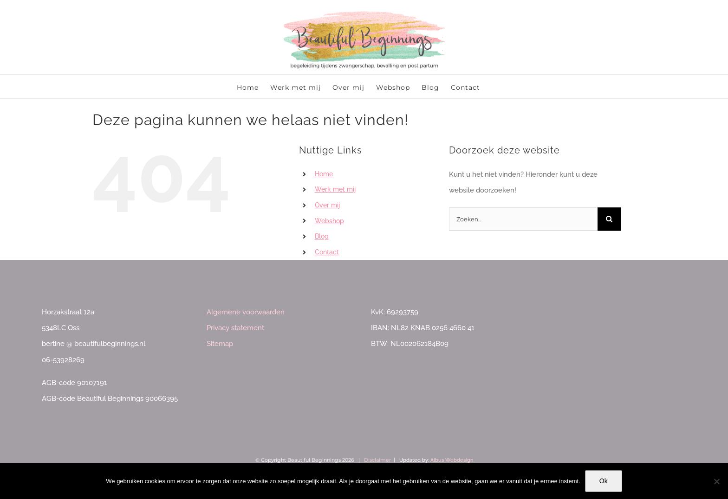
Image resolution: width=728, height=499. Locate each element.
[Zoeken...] (523, 219)
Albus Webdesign (451, 460)
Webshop (329, 221)
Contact (327, 252)
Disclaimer (377, 460)
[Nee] (716, 481)
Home (324, 174)
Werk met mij (335, 189)
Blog (322, 236)
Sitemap (220, 343)
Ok (603, 481)
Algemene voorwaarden (246, 312)
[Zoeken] (609, 219)
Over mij (327, 205)
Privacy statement (235, 328)
